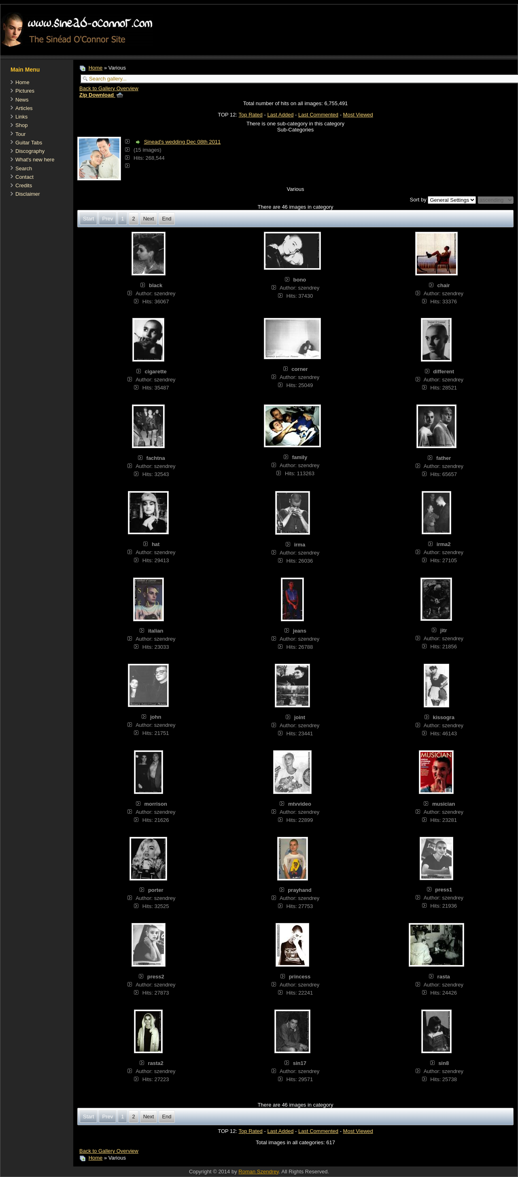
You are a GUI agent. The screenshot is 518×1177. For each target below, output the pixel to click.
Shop (21, 125)
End (166, 219)
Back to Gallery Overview (108, 88)
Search (23, 168)
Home (22, 82)
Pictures (24, 91)
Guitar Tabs (28, 143)
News (22, 100)
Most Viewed (358, 115)
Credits (23, 185)
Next (148, 219)
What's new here (34, 160)
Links (21, 117)
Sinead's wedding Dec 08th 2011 (182, 142)
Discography (30, 151)
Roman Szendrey (258, 1172)
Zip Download (101, 95)
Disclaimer (27, 194)
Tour (20, 134)
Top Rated (251, 115)
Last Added (280, 115)
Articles (24, 108)
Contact (24, 177)
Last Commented (318, 115)
